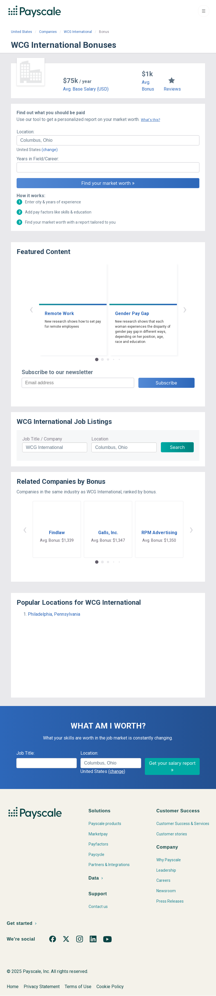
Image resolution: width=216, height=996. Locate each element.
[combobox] (108, 140)
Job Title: (25, 753)
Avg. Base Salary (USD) (86, 89)
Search (177, 447)
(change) (50, 149)
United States (21, 32)
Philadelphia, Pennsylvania (54, 614)
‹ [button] (31, 309)
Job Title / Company (42, 439)
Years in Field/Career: (38, 158)
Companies (48, 32)
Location (99, 439)
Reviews (172, 89)
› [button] (185, 309)
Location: (25, 131)
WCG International (78, 32)
